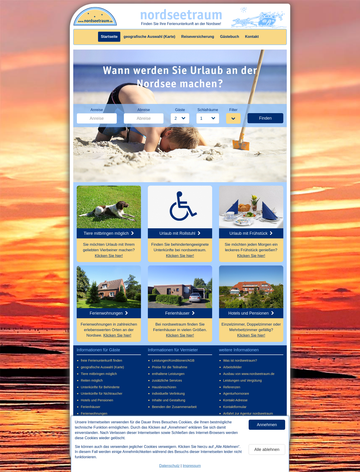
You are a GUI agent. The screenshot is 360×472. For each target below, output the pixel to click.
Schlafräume (207, 110)
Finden (265, 118)
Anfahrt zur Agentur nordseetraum (248, 413)
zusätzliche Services (167, 380)
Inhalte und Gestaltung (168, 400)
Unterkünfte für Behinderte (100, 387)
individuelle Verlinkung (168, 393)
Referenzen (231, 387)
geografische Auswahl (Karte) (149, 37)
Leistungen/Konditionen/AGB (173, 360)
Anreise (96, 110)
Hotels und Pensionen (97, 400)
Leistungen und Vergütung (242, 380)
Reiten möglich (92, 380)
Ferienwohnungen (94, 413)
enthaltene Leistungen (168, 374)
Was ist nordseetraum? (240, 360)
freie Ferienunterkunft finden (101, 360)
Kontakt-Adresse (235, 400)
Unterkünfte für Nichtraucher (101, 393)
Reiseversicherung (197, 37)
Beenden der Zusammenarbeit (174, 407)
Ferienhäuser (90, 407)
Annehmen (267, 424)
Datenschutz (169, 466)
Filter (233, 110)
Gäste (180, 110)
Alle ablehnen (266, 449)
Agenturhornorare (236, 393)
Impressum (192, 466)
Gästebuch (229, 37)
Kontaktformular (235, 407)
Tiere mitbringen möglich (99, 374)
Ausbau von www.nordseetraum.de (248, 374)
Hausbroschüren (164, 387)
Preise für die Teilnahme (169, 367)
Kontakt (252, 37)
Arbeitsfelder (232, 367)
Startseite (109, 37)
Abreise (144, 110)
